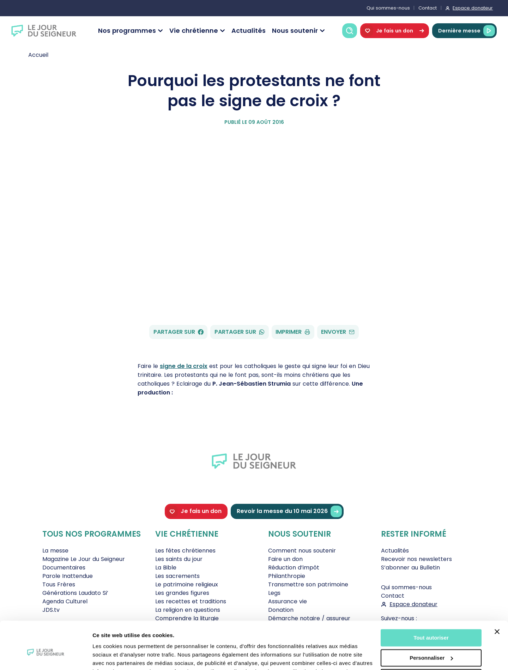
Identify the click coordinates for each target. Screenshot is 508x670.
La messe (55, 551)
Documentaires (63, 567)
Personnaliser (431, 623)
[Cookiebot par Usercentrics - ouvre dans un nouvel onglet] (46, 656)
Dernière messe (466, 31)
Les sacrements (177, 576)
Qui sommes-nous (388, 8)
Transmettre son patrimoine (308, 584)
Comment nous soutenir (302, 551)
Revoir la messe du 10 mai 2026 (289, 511)
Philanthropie (286, 576)
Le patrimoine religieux (186, 584)
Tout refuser (431, 643)
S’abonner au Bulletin (410, 567)
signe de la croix (183, 366)
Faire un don (285, 559)
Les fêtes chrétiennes (185, 551)
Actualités (248, 30)
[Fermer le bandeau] (497, 596)
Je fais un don (394, 31)
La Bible (165, 567)
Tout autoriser (431, 603)
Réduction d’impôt (293, 567)
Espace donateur (473, 8)
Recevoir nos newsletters (416, 559)
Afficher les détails (116, 656)
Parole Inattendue (67, 576)
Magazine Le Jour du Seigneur (83, 559)
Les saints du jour (178, 559)
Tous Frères (58, 584)
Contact (427, 8)
